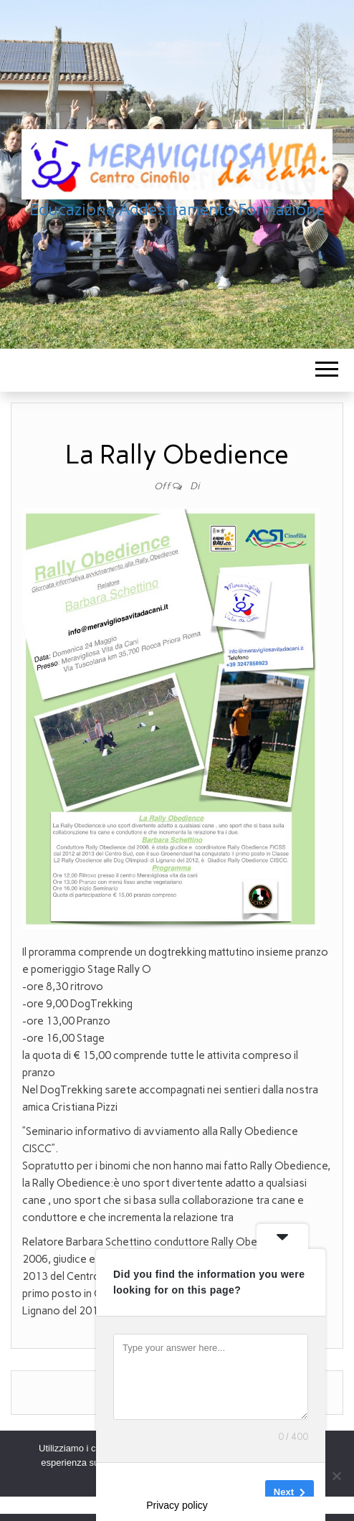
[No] (336, 1476)
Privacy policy (177, 1505)
